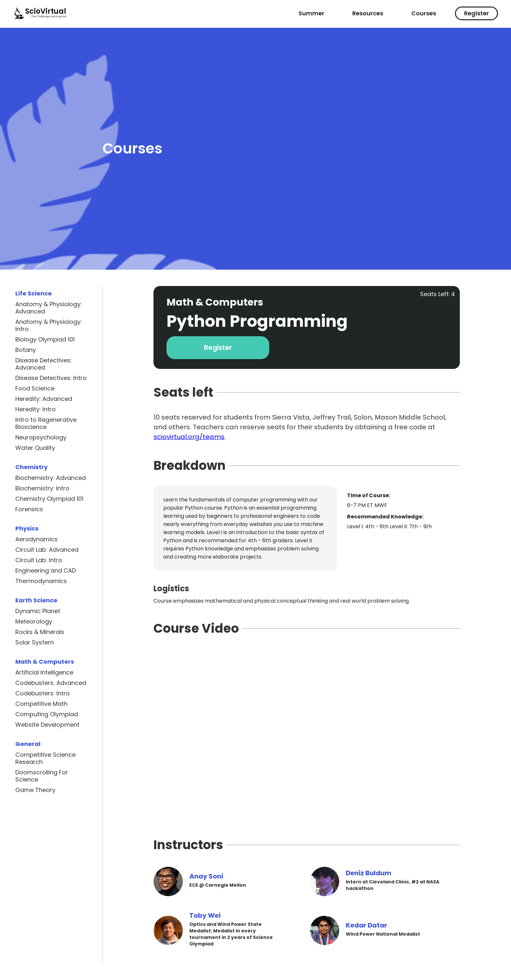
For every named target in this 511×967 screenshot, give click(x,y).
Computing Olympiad (46, 714)
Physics (26, 528)
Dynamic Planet (37, 611)
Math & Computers (44, 662)
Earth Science (36, 600)
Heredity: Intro (35, 409)
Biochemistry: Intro (42, 488)
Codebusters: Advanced (50, 683)
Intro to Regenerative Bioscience (46, 423)
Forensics (29, 509)
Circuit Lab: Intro (38, 560)
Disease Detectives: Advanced (43, 364)
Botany (25, 350)
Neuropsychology (40, 437)
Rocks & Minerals (39, 632)
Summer (311, 13)
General (27, 744)
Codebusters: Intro (42, 693)
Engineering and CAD (45, 570)
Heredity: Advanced (43, 399)
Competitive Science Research (45, 758)
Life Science (33, 293)
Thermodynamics (41, 581)
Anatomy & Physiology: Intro (48, 325)
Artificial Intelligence (44, 672)
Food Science (34, 388)
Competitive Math (41, 703)
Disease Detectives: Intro (51, 378)
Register (476, 13)
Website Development (47, 724)
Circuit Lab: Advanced (47, 549)
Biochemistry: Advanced (50, 478)
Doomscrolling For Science (41, 776)
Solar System (34, 642)
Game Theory (35, 790)
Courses (423, 13)
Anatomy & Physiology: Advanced (48, 308)
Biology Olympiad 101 (45, 339)
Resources (367, 13)
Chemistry (31, 467)
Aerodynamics (36, 539)
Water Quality (35, 448)
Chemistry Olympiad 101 (49, 498)
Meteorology (33, 621)
